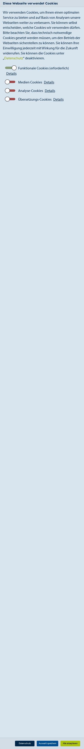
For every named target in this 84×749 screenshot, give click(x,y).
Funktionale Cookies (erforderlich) (43, 68)
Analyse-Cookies (30, 90)
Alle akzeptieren (70, 743)
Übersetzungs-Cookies (35, 99)
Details (11, 73)
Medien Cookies (30, 82)
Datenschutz (13, 58)
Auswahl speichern (47, 743)
